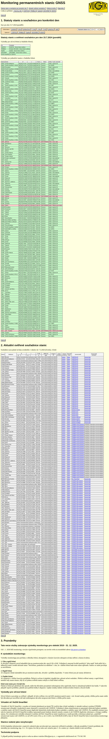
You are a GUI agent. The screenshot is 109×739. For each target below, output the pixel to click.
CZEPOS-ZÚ (75, 357)
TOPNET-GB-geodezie (77, 480)
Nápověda (61, 8)
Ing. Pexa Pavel (75, 479)
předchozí (51, 29)
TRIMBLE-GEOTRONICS (78, 424)
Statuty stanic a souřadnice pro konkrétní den (14, 8)
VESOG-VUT (75, 411)
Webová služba (52, 8)
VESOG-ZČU (75, 413)
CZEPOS (26, 11)
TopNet (39, 11)
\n (93, 29)
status (68, 357)
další (57, 29)
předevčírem (26, 29)
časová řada (87, 357)
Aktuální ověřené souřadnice (37, 8)
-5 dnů (44, 29)
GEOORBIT (46, 11)
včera (20, 29)
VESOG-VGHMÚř (76, 422)
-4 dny (39, 29)
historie (63, 357)
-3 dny (34, 29)
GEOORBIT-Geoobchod (77, 549)
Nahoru (3, 15)
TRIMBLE (33, 11)
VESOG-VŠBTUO (76, 417)
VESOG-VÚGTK (76, 409)
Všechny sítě (17, 11)
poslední (14, 29)
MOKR (53, 11)
